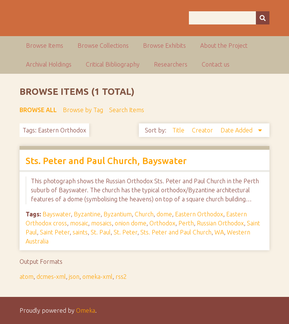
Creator (203, 130)
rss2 (121, 276)
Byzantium (117, 214)
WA (219, 232)
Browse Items (44, 45)
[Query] (229, 17)
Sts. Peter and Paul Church (175, 232)
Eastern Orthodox (199, 214)
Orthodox (162, 223)
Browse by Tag (83, 109)
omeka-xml (97, 276)
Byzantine (87, 214)
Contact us (216, 64)
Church (144, 214)
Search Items (126, 109)
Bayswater (57, 214)
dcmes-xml (51, 276)
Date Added (237, 130)
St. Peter (125, 232)
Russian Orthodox (220, 223)
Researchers (170, 64)
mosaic (79, 223)
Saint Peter (55, 232)
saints (80, 232)
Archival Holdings (48, 64)
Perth (186, 223)
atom (26, 276)
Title (179, 130)
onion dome (130, 223)
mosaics (101, 223)
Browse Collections (103, 45)
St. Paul (101, 232)
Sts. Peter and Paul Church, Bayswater (106, 161)
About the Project (224, 45)
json (74, 276)
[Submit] (262, 17)
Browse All (38, 109)
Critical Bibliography (113, 64)
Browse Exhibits (164, 45)
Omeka (85, 310)
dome (164, 214)
